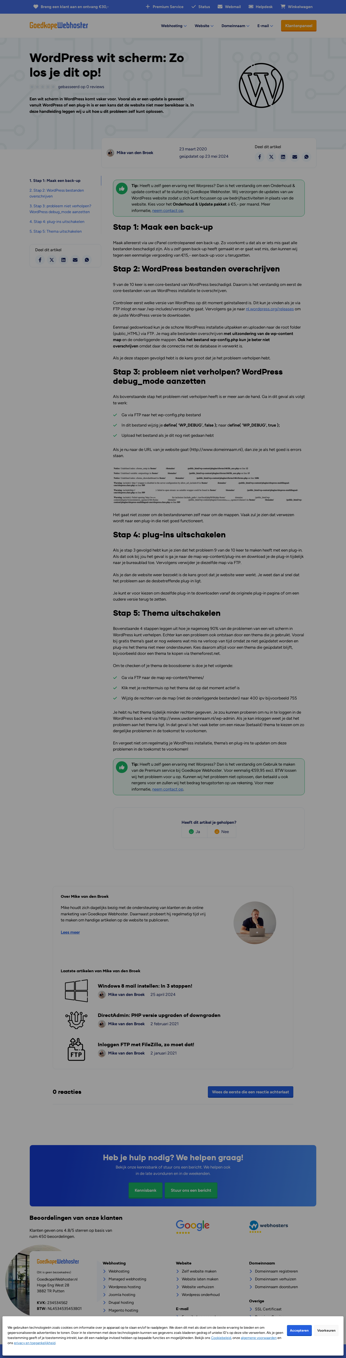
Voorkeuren (326, 1330)
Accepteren (299, 1330)
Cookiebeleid (221, 1338)
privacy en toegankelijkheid (34, 1343)
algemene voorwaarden (259, 1338)
